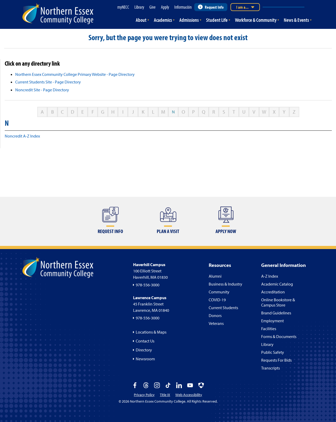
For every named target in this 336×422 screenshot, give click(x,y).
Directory (144, 349)
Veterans (216, 323)
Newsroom (145, 358)
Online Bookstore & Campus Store (278, 302)
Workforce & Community (255, 20)
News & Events (296, 20)
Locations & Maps (151, 332)
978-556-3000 (147, 284)
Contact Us (145, 341)
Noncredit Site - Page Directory (42, 89)
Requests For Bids (276, 360)
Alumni (215, 276)
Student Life (217, 20)
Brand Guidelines (276, 312)
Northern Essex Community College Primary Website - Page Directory (75, 74)
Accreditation (273, 291)
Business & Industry (225, 284)
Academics (163, 20)
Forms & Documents (278, 336)
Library (267, 344)
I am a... (245, 7)
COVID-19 (217, 299)
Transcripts (270, 368)
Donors (215, 315)
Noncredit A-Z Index (22, 136)
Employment (272, 320)
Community (219, 291)
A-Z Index (269, 276)
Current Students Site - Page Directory (48, 82)
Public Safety (272, 352)
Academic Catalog (277, 284)
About (141, 20)
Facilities (268, 328)
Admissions (189, 20)
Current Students (223, 307)
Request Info (211, 7)
